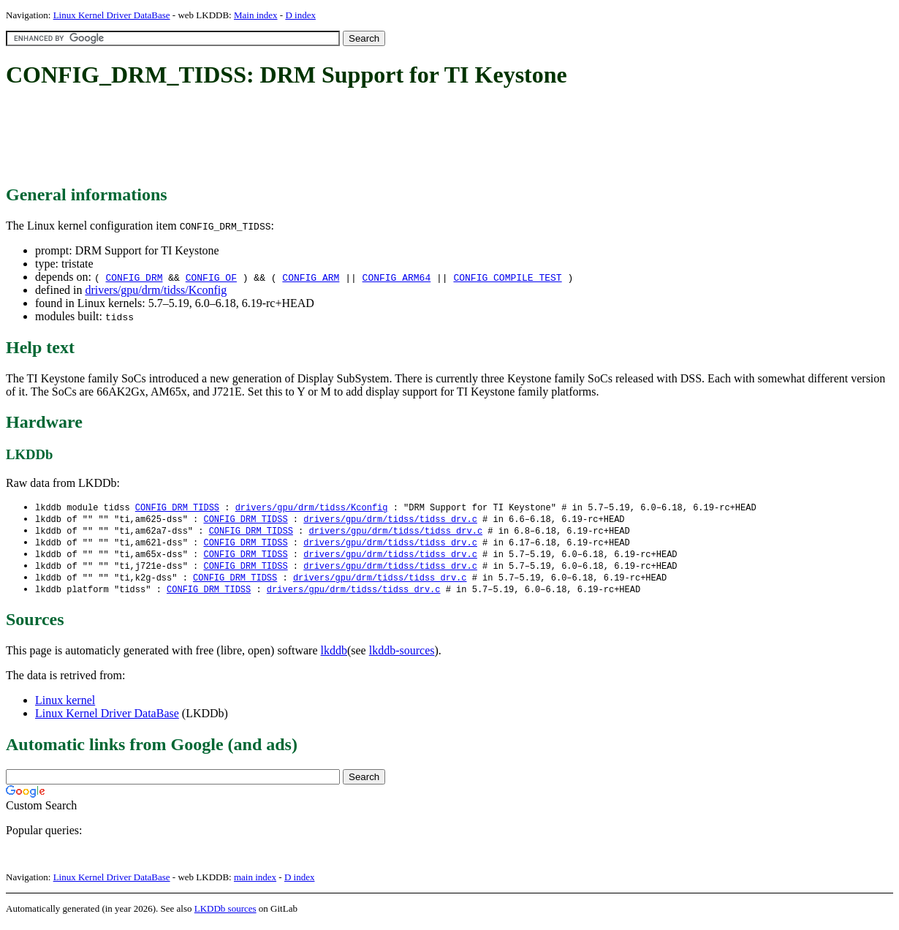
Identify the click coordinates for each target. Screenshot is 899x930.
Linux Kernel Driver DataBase (111, 15)
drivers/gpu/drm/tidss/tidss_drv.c (390, 520)
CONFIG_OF (211, 277)
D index (300, 15)
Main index (256, 15)
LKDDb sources (225, 914)
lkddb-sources (402, 656)
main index (255, 882)
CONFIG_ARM (310, 277)
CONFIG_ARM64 (397, 277)
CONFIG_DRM (133, 277)
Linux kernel (65, 706)
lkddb (334, 656)
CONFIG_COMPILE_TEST (507, 277)
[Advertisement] (272, 137)
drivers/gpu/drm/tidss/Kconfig (156, 290)
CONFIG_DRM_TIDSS (177, 508)
